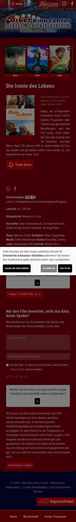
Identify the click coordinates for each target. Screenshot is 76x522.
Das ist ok (65, 268)
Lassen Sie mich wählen (17, 268)
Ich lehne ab (49, 268)
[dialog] (38, 261)
